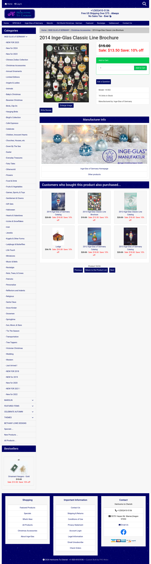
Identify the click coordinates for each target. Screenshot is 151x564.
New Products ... (11, 435)
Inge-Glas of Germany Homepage (94, 169)
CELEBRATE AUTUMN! (19, 412)
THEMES (19, 417)
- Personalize (10, 285)
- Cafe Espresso (11, 123)
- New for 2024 (10, 48)
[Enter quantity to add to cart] (116, 68)
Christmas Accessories (80, 30)
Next (112, 270)
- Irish (7, 227)
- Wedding (9, 354)
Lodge (58, 246)
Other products (94, 174)
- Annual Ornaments (13, 71)
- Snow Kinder (10, 308)
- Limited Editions (12, 77)
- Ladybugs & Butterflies (14, 244)
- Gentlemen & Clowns (14, 198)
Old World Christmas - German (69, 23)
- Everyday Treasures (13, 158)
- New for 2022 (10, 394)
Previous (78, 270)
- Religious (9, 296)
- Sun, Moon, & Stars (13, 325)
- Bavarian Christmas (13, 100)
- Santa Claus (10, 302)
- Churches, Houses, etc (14, 140)
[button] (144, 4)
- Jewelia (8, 233)
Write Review (46, 110)
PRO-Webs (103, 560)
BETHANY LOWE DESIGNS (15, 423)
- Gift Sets (8, 204)
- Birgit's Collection (12, 117)
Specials (27, 513)
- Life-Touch (9, 250)
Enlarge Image (66, 105)
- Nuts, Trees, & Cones (13, 273)
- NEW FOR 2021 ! (12, 388)
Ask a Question (103, 82)
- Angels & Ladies (12, 83)
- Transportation (11, 337)
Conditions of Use (75, 519)
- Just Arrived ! (10, 365)
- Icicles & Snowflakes (13, 221)
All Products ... (10, 440)
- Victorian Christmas (13, 348)
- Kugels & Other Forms (14, 238)
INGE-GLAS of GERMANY (58, 30)
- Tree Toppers (10, 342)
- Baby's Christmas (12, 94)
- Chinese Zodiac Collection (16, 60)
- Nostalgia (9, 267)
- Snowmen (9, 313)
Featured (89, 23)
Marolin (50, 23)
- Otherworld (9, 169)
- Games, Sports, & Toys (14, 192)
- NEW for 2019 (11, 377)
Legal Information (75, 536)
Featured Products (27, 508)
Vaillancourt (114, 23)
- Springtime (9, 319)
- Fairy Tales (9, 163)
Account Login (75, 531)
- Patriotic (8, 279)
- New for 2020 (10, 383)
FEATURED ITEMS (19, 406)
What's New (27, 519)
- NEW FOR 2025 (11, 42)
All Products (27, 525)
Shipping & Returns (76, 513)
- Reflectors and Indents (14, 290)
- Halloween (9, 210)
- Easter (8, 152)
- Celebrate (9, 129)
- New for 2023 (10, 54)
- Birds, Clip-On (10, 106)
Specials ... (8, 429)
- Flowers (8, 175)
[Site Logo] (26, 13)
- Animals (8, 88)
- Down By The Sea (12, 146)
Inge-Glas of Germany (34, 23)
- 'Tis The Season (11, 331)
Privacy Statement (75, 525)
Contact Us (127, 23)
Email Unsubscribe (75, 542)
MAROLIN (19, 400)
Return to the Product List (96, 270)
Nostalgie (101, 23)
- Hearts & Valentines (13, 215)
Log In (18, 4)
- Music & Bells (10, 262)
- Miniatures (9, 256)
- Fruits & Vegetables (13, 187)
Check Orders (75, 548)
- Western (8, 360)
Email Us (123, 525)
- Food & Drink (10, 181)
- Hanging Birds (11, 112)
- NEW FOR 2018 (11, 371)
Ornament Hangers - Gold (18, 469)
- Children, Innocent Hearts (15, 135)
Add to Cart (140, 68)
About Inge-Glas (27, 536)
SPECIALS (17, 23)
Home (8, 4)
